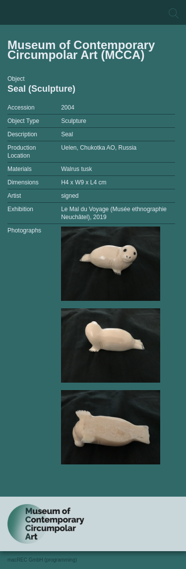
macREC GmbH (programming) (42, 560)
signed (69, 195)
